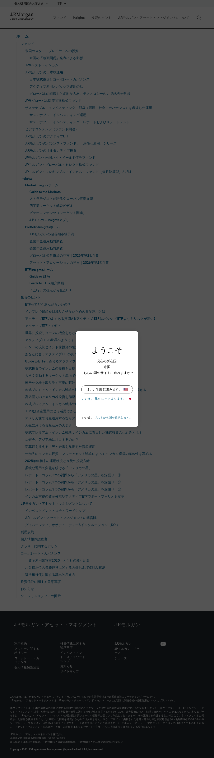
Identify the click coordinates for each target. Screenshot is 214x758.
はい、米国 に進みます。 (107, 389)
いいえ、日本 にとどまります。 (107, 398)
